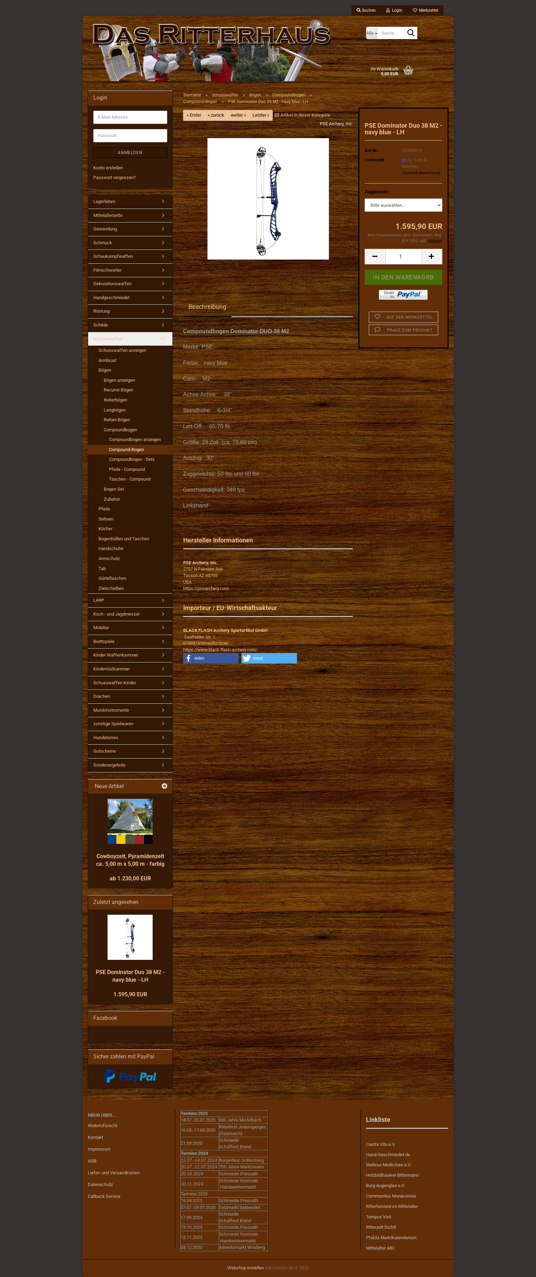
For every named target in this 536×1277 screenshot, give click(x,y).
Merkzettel (425, 10)
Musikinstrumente (111, 710)
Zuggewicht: (377, 191)
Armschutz (109, 558)
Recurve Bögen (118, 389)
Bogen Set (114, 489)
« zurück (216, 115)
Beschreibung (207, 306)
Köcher (105, 528)
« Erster (194, 115)
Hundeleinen (105, 737)
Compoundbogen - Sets (132, 459)
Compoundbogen (120, 429)
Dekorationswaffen (112, 283)
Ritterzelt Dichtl (381, 1227)
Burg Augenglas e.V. (385, 1185)
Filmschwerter (107, 270)
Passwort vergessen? (114, 177)
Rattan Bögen (117, 419)
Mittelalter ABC (380, 1248)
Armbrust (108, 360)
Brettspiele (103, 641)
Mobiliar (101, 627)
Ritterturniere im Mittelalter (392, 1206)
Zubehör (112, 499)
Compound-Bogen (126, 449)
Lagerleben (104, 201)
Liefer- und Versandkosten (114, 1172)
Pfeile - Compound (127, 469)
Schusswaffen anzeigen (122, 350)
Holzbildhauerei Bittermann (392, 1175)
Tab (102, 568)
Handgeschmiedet (111, 297)
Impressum (99, 1149)
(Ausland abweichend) (421, 173)
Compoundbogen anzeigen (135, 439)
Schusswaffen (107, 338)
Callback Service (104, 1196)
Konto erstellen (108, 167)
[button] (375, 256)
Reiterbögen (115, 400)
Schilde (100, 325)
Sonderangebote (109, 765)
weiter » (238, 115)
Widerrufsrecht (102, 1125)
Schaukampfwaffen (113, 256)
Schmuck (102, 242)
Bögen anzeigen (119, 380)
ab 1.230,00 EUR (130, 878)
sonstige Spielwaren (113, 723)
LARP (98, 600)
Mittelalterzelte (107, 215)
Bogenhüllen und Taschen (124, 538)
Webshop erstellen (245, 1267)
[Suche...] (371, 33)
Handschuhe (111, 548)
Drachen (101, 696)
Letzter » (261, 115)
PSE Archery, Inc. (336, 123)
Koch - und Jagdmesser (116, 614)
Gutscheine (104, 751)
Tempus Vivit (378, 1216)
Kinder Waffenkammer (115, 655)
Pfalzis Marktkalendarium (391, 1237)
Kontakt (95, 1137)
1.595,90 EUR (130, 994)
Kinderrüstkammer (111, 668)
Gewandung (105, 228)
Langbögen (115, 410)
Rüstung (101, 311)
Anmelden (130, 152)
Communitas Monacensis (391, 1196)
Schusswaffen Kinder (114, 682)
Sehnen (106, 519)
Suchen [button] (366, 10)
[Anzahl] (403, 256)
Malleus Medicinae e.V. (388, 1164)
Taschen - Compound (130, 479)
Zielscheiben (111, 588)
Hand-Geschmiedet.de (388, 1154)
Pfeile (104, 508)
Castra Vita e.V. (380, 1144)
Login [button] (394, 10)
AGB (92, 1161)
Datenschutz (100, 1184)
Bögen (105, 370)
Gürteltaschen (112, 578)
